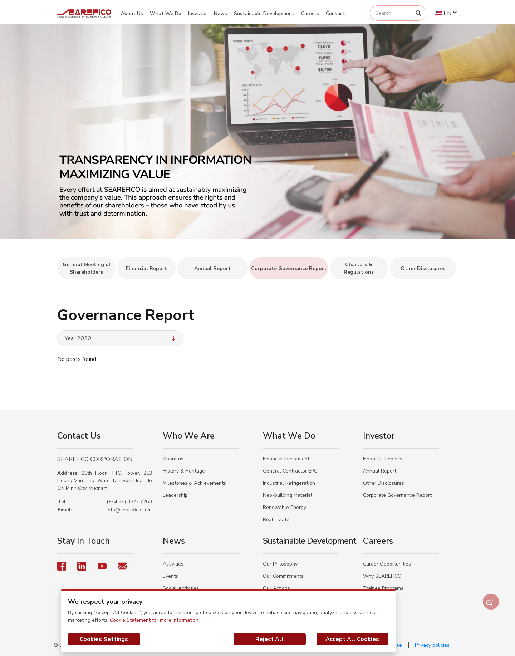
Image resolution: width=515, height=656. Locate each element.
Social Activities (181, 588)
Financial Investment (286, 458)
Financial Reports (382, 458)
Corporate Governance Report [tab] (289, 268)
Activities (173, 563)
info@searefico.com (129, 509)
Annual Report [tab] (212, 268)
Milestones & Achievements (194, 483)
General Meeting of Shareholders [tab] (87, 268)
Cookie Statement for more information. (155, 620)
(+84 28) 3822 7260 (129, 501)
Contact (335, 13)
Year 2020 (121, 338)
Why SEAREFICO (382, 576)
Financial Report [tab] (146, 268)
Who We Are (189, 435)
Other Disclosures (383, 483)
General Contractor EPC (290, 470)
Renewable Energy (284, 507)
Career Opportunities (387, 563)
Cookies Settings (104, 639)
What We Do (165, 13)
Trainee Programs (383, 588)
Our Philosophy (280, 563)
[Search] (418, 13)
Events (170, 576)
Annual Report (379, 470)
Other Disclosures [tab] (423, 268)
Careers (310, 13)
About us (173, 458)
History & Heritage (184, 470)
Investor (197, 13)
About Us (132, 13)
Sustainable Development (264, 13)
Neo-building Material (287, 495)
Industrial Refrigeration (289, 483)
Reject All (269, 639)
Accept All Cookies (352, 639)
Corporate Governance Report (397, 495)
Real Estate (276, 519)
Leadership (175, 495)
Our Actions (276, 588)
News (220, 13)
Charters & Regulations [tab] (359, 268)
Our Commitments (283, 576)
